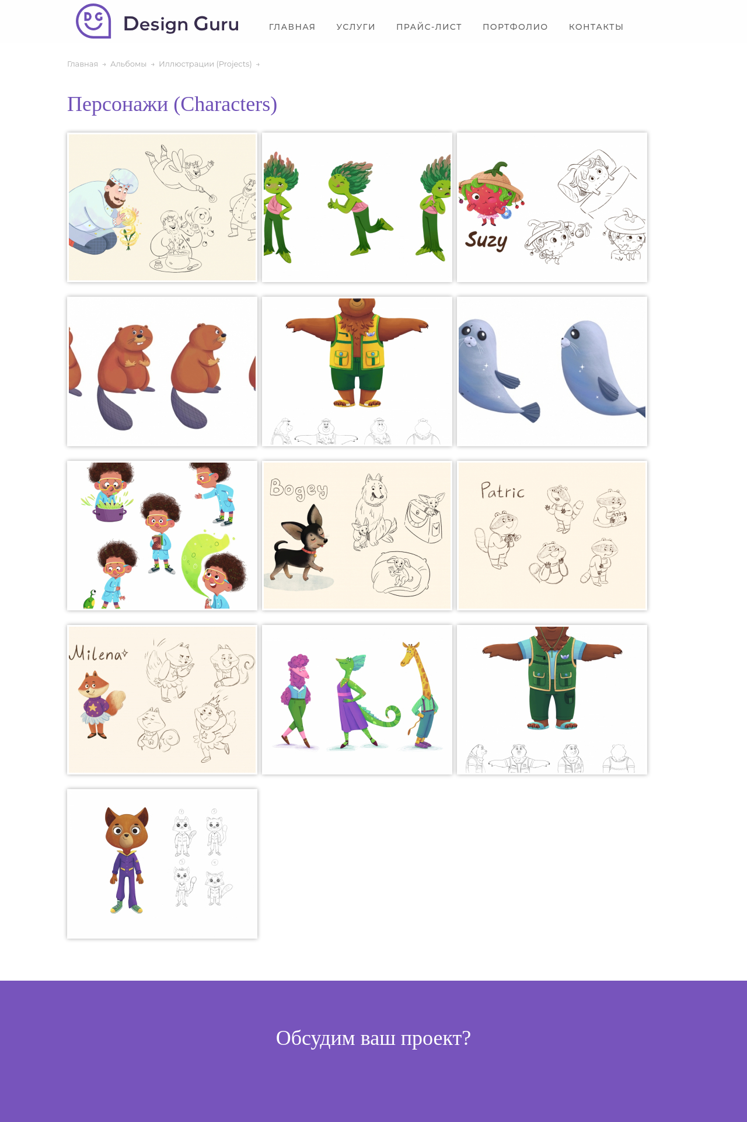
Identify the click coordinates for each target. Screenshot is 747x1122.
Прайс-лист (429, 27)
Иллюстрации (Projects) (205, 63)
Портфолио (516, 27)
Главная (292, 27)
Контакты (596, 27)
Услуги (355, 27)
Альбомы (128, 63)
